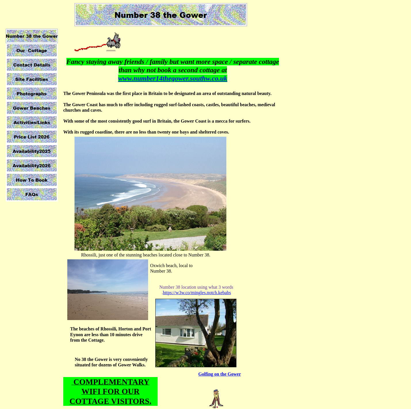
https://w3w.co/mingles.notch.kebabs (197, 292)
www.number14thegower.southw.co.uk (173, 78)
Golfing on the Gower (219, 374)
